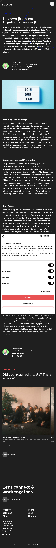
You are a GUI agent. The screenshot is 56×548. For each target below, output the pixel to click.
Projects (7, 509)
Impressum (23, 544)
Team (31, 509)
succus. (5, 544)
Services (7, 513)
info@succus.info (7, 531)
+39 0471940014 (7, 529)
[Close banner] (53, 236)
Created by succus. (38, 544)
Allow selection (28, 303)
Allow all (28, 297)
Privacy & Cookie (14, 544)
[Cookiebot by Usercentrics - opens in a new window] (40, 236)
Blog (30, 513)
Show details (45, 291)
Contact (32, 516)
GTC (30, 544)
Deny (28, 310)
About (5, 516)
